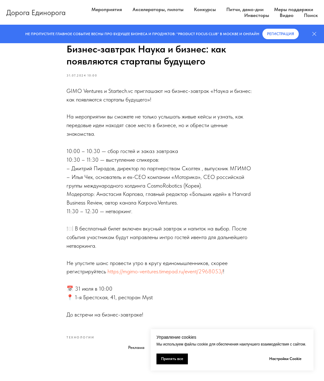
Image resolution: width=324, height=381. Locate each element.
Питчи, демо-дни (245, 9)
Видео (287, 15)
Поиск (311, 15)
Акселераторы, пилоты (158, 9)
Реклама (136, 347)
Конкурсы (205, 9)
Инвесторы (256, 15)
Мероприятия (106, 9)
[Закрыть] (314, 34)
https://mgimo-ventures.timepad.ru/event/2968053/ (165, 271)
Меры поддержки (293, 9)
